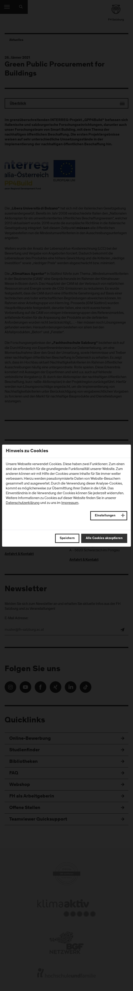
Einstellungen (105, 515)
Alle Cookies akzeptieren (104, 538)
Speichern (67, 538)
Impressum (69, 502)
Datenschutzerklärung (23, 502)
